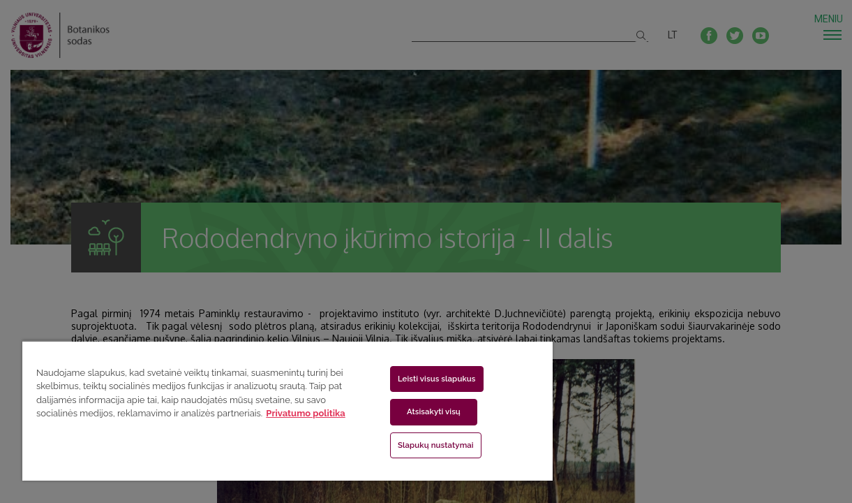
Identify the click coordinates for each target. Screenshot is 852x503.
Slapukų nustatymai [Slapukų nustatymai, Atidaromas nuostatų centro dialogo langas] (411, 445)
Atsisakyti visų (408, 411)
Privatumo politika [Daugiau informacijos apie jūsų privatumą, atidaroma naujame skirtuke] (124, 427)
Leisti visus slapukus (412, 379)
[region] (269, 410)
